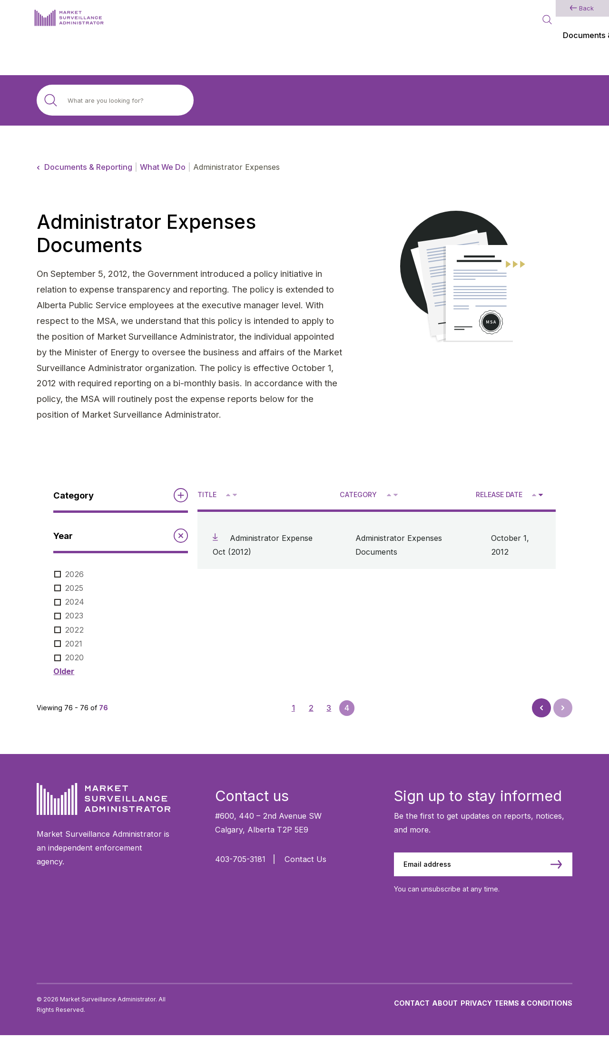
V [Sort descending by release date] (540, 495)
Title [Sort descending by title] (206, 494)
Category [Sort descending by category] (358, 494)
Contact (412, 1005)
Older (63, 671)
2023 (74, 615)
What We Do (163, 167)
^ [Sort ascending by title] (229, 494)
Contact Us (305, 859)
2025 (74, 588)
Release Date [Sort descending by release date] (499, 494)
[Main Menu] (567, 21)
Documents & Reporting (88, 167)
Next (562, 705)
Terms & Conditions (533, 1005)
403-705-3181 (240, 859)
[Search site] (115, 100)
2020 (74, 657)
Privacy (476, 1005)
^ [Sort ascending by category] (390, 494)
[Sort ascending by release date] (534, 495)
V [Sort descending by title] (234, 495)
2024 (74, 602)
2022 (74, 630)
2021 (73, 643)
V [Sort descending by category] (395, 495)
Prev (542, 710)
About (445, 1005)
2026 (74, 574)
